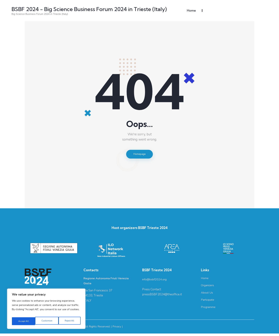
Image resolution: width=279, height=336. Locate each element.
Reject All (46, 321)
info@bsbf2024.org (155, 281)
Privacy (117, 329)
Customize (23, 321)
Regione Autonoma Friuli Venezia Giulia (49, 329)
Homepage (139, 155)
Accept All (69, 321)
